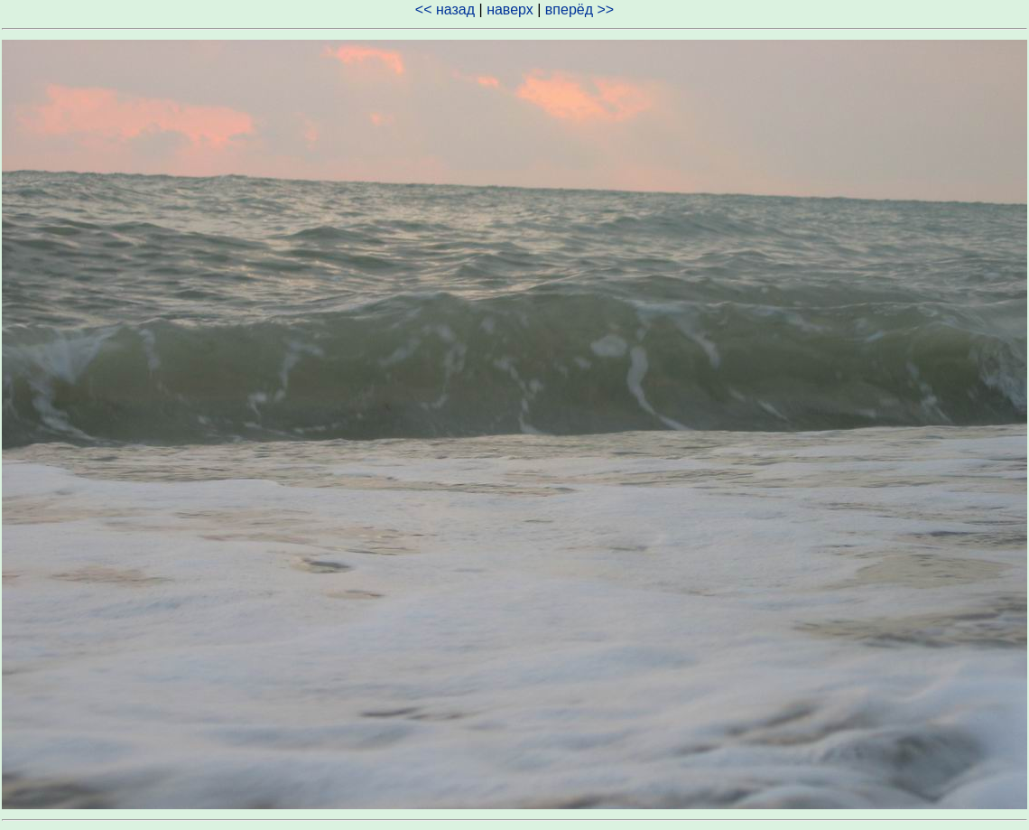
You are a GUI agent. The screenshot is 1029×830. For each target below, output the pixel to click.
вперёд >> (579, 9)
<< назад (445, 9)
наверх (510, 9)
